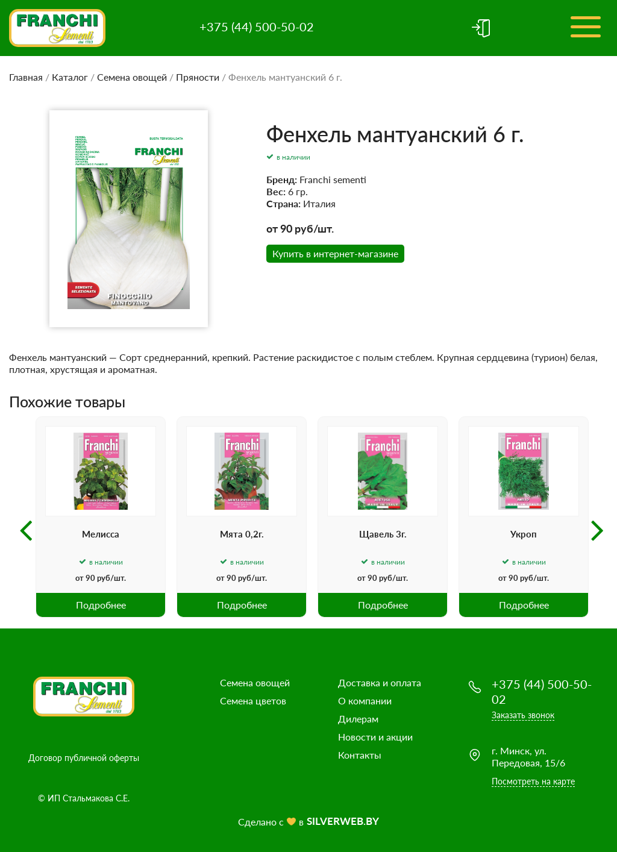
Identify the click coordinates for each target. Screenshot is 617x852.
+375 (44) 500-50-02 (256, 26)
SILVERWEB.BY (343, 821)
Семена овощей (132, 77)
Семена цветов (253, 700)
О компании (365, 700)
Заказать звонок (523, 715)
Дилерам (358, 718)
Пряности (197, 77)
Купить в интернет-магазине (335, 253)
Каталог (70, 77)
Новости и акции (375, 736)
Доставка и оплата (379, 682)
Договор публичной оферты (83, 758)
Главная (26, 77)
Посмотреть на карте (533, 781)
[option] (101, 517)
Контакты (359, 754)
